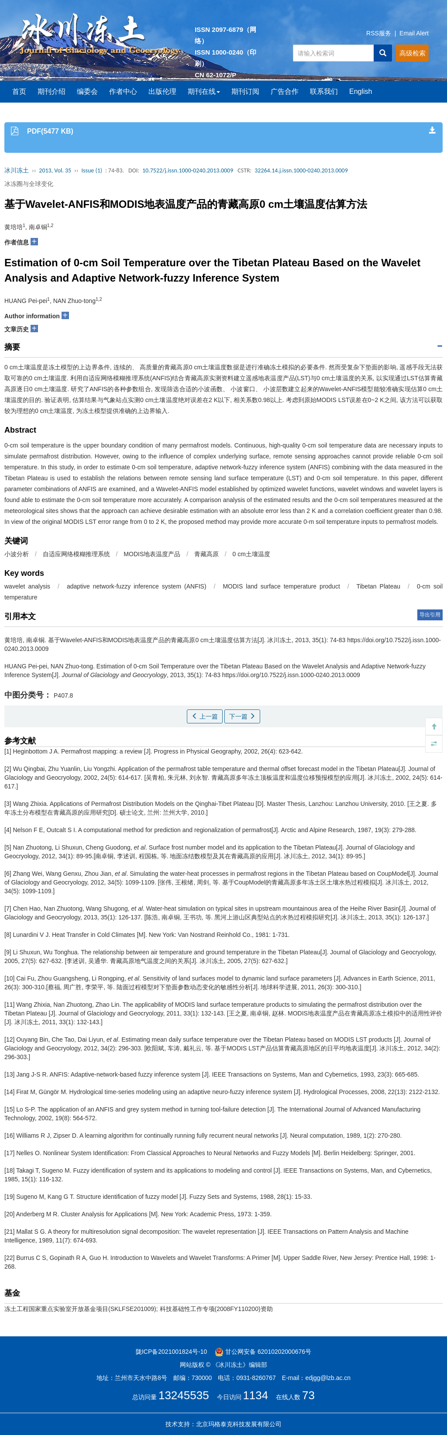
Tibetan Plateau (378, 586)
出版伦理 (162, 91)
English (360, 91)
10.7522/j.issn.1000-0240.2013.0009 (187, 170)
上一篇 (205, 716)
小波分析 (16, 554)
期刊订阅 (245, 91)
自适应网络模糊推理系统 (76, 554)
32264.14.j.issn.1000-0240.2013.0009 (301, 170)
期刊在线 (204, 91)
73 (308, 1395)
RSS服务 (378, 33)
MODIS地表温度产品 (152, 554)
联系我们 (324, 91)
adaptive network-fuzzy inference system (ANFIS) (136, 586)
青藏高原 (206, 554)
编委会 (87, 91)
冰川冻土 (16, 170)
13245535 (183, 1395)
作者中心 (123, 91)
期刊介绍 (51, 91)
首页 (19, 91)
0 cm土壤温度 (251, 554)
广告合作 (285, 91)
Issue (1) (91, 170)
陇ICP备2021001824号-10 (171, 1351)
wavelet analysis (27, 586)
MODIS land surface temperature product (281, 586)
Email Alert (414, 33)
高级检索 (412, 53)
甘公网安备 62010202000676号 (263, 1351)
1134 (255, 1395)
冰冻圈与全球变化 (28, 183)
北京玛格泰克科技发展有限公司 (239, 1424)
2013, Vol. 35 (55, 170)
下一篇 (242, 716)
